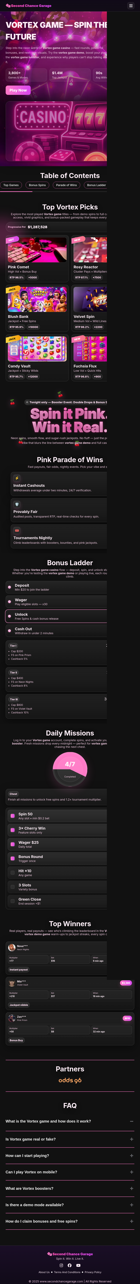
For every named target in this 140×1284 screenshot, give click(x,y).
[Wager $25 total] (12, 844)
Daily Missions (126, 185)
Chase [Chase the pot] (126, 227)
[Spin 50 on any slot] (12, 816)
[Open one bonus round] (12, 858)
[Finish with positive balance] (12, 901)
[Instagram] (61, 1265)
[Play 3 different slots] (12, 887)
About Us (44, 1272)
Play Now (18, 90)
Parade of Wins (66, 185)
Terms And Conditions (67, 1272)
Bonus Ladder (96, 185)
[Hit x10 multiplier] (12, 873)
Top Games (11, 185)
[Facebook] (69, 1265)
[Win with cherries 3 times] (12, 830)
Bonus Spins (37, 185)
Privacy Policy (93, 1272)
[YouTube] (78, 1265)
